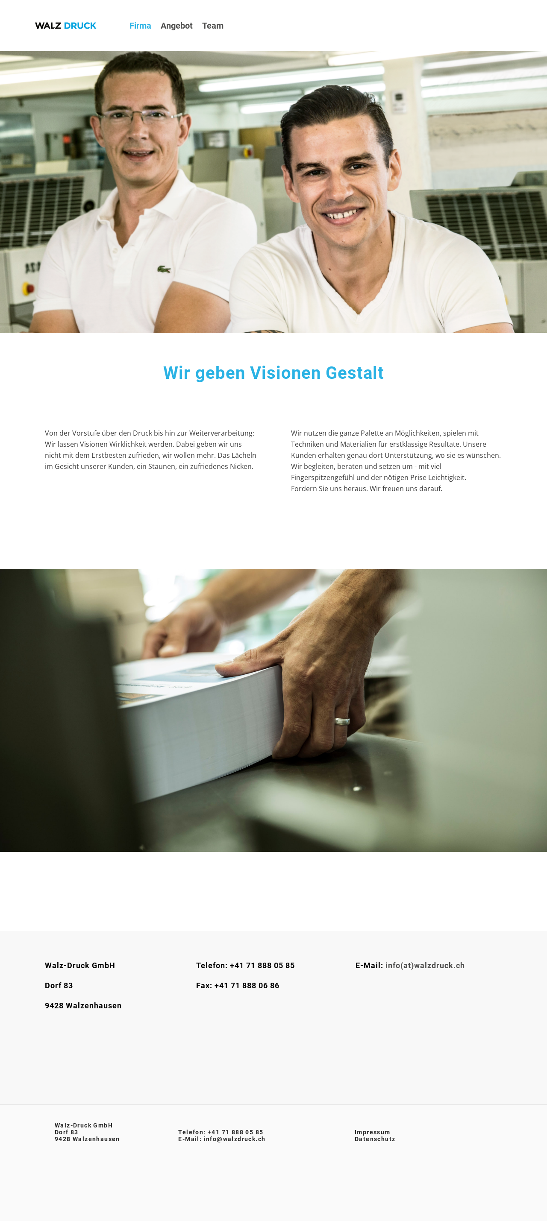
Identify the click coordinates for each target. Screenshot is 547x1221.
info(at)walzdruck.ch (425, 965)
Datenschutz (375, 1139)
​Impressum (373, 1132)
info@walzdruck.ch (235, 1139)
